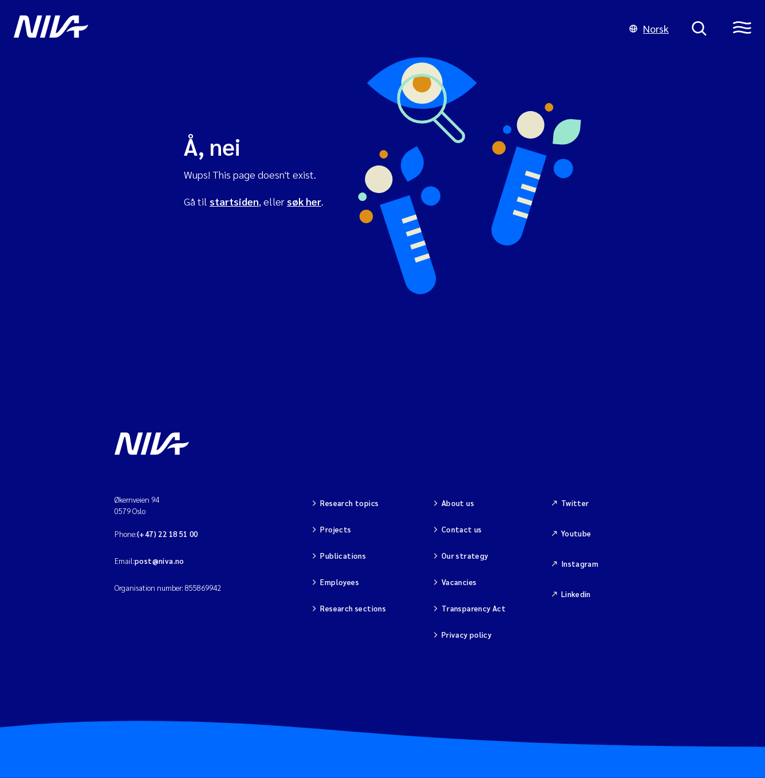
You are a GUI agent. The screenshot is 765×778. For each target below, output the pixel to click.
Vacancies (459, 582)
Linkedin (576, 594)
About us (457, 503)
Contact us (461, 529)
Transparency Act (473, 608)
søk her (304, 201)
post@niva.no (159, 561)
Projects (335, 529)
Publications (343, 555)
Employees (339, 582)
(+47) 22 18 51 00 (167, 534)
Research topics (349, 503)
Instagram (580, 563)
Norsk (649, 28)
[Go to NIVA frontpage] (310, 28)
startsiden (234, 201)
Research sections (353, 608)
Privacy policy (466, 634)
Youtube (576, 533)
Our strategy (464, 555)
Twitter (575, 503)
